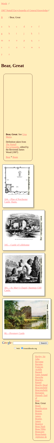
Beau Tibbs (40, 429)
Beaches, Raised (39, 381)
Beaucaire (39, 431)
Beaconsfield (41, 387)
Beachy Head (41, 385)
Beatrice (39, 424)
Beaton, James (38, 414)
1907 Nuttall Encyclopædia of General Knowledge (24, 10)
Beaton (38, 411)
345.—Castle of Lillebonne (17, 245)
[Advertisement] (27, 103)
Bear (8, 157)
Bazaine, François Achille (39, 367)
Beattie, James (38, 420)
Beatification (41, 408)
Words (4, 3)
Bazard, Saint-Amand (41, 373)
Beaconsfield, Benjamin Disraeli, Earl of (41, 394)
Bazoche (39, 377)
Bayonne (39, 361)
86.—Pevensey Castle (14, 333)
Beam (15, 157)
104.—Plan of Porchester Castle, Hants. (16, 200)
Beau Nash (40, 426)
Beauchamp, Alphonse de (41, 435)
